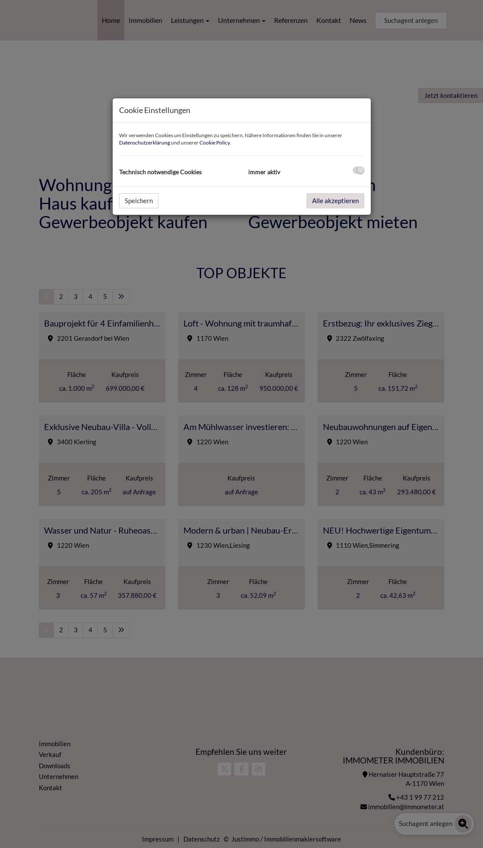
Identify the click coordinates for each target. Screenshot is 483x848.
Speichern (139, 200)
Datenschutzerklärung (144, 142)
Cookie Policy (214, 142)
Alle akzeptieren (335, 200)
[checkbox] (358, 170)
